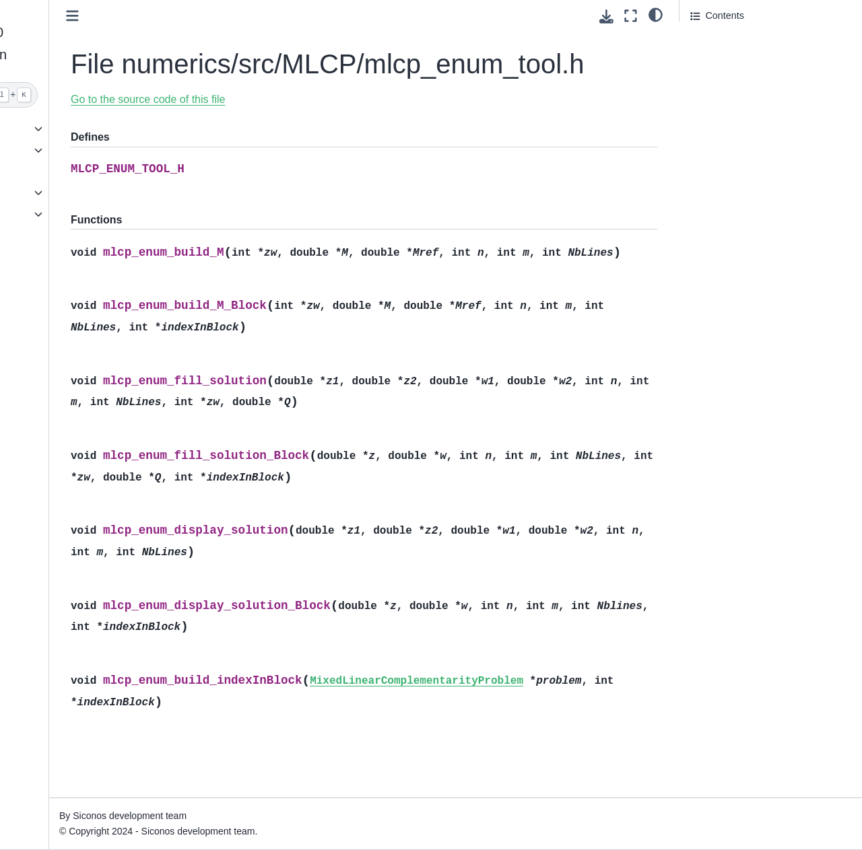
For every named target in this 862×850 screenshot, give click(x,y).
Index (29, 235)
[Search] (86, 95)
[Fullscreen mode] (630, 16)
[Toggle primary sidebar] (195, 16)
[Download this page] (606, 16)
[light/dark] (655, 14)
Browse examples (56, 171)
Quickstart (39, 128)
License (34, 257)
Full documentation (59, 214)
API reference (47, 192)
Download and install (62, 150)
